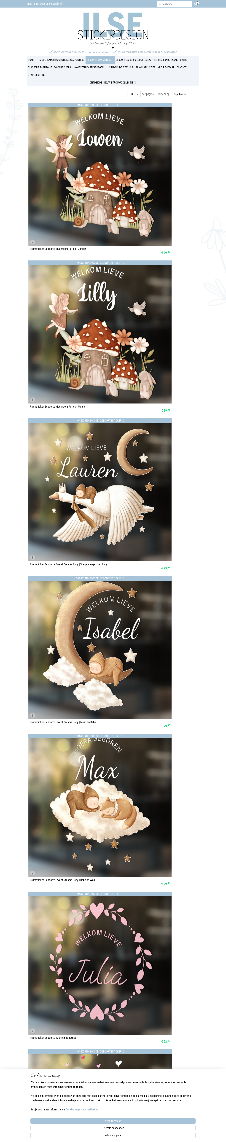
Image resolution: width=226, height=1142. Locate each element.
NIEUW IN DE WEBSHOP (121, 67)
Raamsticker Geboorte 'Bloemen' (163, 571)
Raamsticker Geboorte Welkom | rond (51, 502)
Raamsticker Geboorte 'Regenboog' (165, 502)
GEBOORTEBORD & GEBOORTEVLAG (133, 59)
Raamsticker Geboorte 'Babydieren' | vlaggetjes (165, 364)
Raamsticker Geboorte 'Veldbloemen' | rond (169, 708)
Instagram (81, 1083)
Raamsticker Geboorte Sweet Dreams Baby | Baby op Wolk (112, 227)
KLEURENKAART (166, 67)
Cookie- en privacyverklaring (78, 1136)
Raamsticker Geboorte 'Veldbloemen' (108, 639)
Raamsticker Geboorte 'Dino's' (162, 296)
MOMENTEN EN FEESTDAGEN (88, 67)
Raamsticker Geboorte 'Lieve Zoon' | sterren (112, 296)
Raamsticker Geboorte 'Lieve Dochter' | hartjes (52, 295)
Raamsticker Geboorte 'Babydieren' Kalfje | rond (111, 364)
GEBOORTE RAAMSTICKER (100, 59)
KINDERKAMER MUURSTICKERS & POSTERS (61, 59)
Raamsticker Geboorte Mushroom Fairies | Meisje (111, 158)
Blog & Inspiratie (105, 1063)
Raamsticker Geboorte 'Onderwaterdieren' (53, 708)
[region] (92, 1122)
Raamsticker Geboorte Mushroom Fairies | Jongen (53, 158)
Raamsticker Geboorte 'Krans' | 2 (48, 776)
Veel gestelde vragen (107, 1067)
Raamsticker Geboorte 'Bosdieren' (164, 639)
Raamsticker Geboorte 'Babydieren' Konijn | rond (112, 432)
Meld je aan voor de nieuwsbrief (45, 3)
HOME (31, 59)
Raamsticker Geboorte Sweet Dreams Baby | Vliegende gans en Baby (170, 158)
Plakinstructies (104, 1079)
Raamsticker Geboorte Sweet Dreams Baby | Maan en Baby (55, 227)
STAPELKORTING (36, 74)
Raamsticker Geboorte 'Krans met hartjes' (168, 228)
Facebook (68, 1083)
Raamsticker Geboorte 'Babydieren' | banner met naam (54, 432)
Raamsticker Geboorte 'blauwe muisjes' (110, 776)
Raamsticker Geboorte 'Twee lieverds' (51, 639)
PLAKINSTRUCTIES (145, 67)
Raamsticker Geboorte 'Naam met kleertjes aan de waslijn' (54, 569)
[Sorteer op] (183, 94)
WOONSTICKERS (62, 67)
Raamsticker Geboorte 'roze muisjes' (166, 776)
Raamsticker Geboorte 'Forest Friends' (109, 708)
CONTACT (182, 67)
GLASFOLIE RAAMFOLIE (40, 67)
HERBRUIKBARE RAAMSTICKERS (170, 59)
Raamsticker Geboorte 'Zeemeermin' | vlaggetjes (51, 364)
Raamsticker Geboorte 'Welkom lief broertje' (112, 502)
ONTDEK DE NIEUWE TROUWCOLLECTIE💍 (113, 82)
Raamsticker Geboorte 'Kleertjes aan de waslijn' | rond (110, 569)
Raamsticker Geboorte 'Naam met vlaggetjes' (170, 434)
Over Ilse (67, 1087)
